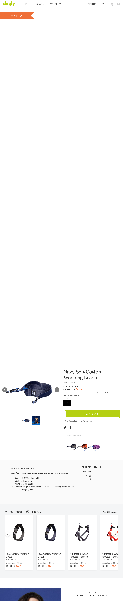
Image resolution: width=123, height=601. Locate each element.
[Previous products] (7, 534)
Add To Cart (92, 414)
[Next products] (115, 534)
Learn (26, 4)
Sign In (103, 4)
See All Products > (110, 512)
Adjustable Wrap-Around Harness (79, 555)
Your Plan (56, 4)
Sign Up (92, 4)
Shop (40, 4)
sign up (72, 393)
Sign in (65, 393)
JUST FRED (69, 383)
